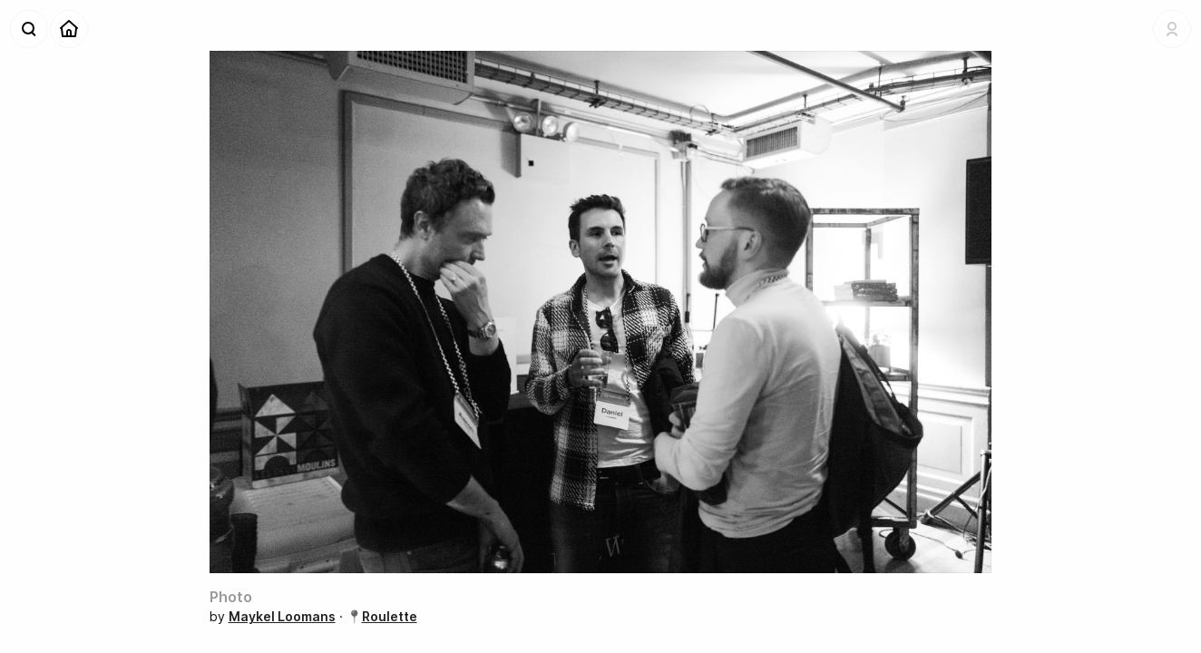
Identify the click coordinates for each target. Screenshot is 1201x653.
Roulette (389, 616)
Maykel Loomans (282, 616)
